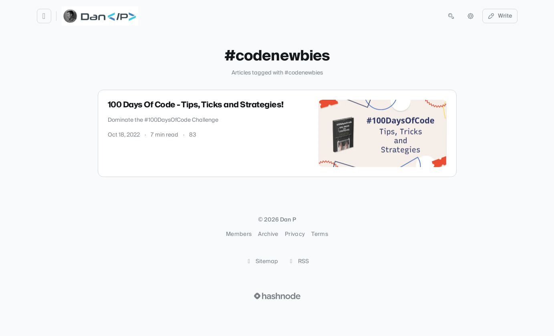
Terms (319, 234)
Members (239, 234)
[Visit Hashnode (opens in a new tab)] (277, 296)
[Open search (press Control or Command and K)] (451, 16)
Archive (268, 234)
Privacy (295, 234)
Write (500, 16)
